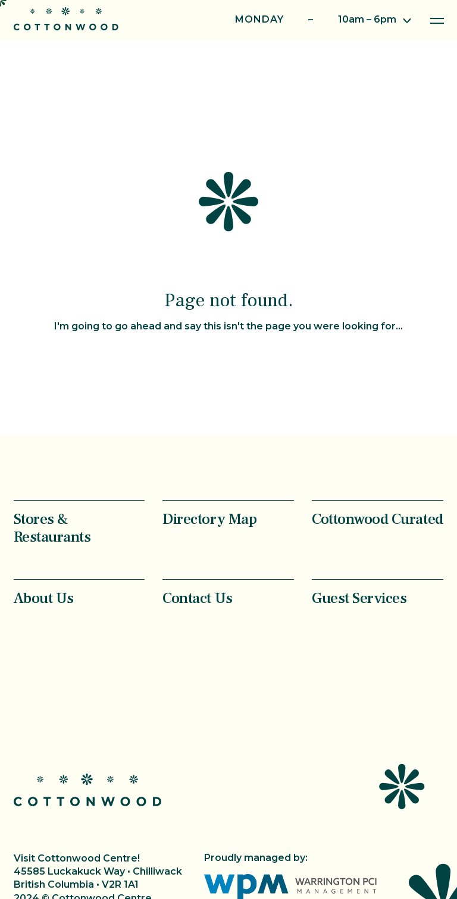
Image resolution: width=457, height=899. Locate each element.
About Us (44, 598)
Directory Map (209, 519)
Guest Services (359, 598)
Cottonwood (66, 18)
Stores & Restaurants (52, 528)
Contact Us (197, 598)
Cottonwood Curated (377, 519)
